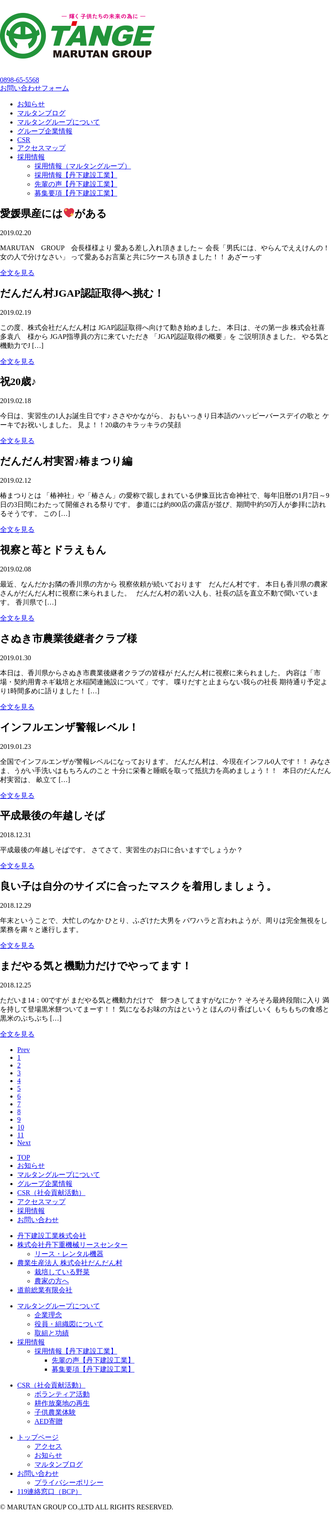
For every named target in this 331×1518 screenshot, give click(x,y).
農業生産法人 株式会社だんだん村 (69, 1263)
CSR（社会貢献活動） (51, 1192)
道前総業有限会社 (44, 1290)
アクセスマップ (41, 148)
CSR (23, 139)
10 (20, 1127)
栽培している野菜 (62, 1272)
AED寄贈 (48, 1421)
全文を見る (17, 272)
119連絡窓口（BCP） (49, 1491)
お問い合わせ (38, 1219)
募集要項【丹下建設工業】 (75, 193)
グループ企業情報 (44, 131)
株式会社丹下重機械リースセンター (72, 1244)
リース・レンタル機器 (68, 1253)
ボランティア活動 (62, 1394)
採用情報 (31, 157)
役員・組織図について (68, 1324)
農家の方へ (51, 1281)
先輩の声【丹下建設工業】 (75, 184)
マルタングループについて (58, 122)
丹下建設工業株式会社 (51, 1235)
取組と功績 (51, 1333)
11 (20, 1135)
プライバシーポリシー (68, 1482)
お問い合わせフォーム (34, 88)
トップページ (38, 1437)
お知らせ (31, 104)
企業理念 (48, 1315)
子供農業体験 (55, 1412)
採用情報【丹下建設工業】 (75, 175)
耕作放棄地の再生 (62, 1403)
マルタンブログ (41, 113)
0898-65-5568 (19, 80)
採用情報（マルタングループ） (82, 166)
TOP (23, 1157)
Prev (23, 1049)
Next (24, 1142)
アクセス (48, 1446)
